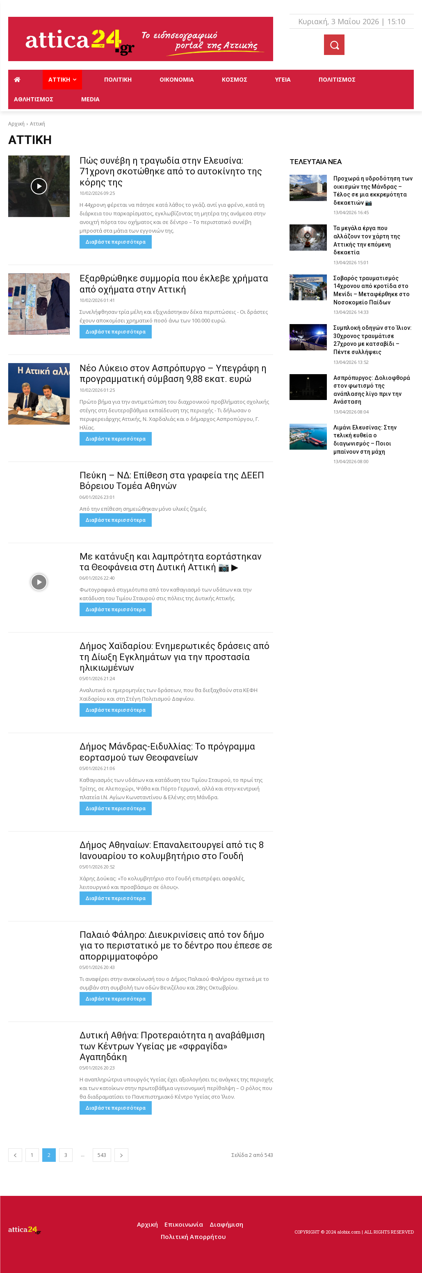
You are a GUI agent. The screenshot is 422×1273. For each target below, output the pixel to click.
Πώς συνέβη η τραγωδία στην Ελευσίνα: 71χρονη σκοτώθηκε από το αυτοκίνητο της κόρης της (171, 171)
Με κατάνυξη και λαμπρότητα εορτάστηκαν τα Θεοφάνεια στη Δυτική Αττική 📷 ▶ (171, 561)
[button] (334, 44)
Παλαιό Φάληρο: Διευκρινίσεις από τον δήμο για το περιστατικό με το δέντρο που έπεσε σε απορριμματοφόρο (176, 946)
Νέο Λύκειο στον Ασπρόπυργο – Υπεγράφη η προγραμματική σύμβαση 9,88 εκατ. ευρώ (173, 373)
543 (102, 1155)
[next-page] (121, 1155)
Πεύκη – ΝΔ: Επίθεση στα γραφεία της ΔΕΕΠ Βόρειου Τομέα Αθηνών (172, 480)
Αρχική (16, 123)
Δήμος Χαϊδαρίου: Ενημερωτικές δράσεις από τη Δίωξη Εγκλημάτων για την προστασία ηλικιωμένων (174, 657)
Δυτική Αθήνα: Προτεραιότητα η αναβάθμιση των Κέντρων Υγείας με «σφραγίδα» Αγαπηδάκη (172, 1046)
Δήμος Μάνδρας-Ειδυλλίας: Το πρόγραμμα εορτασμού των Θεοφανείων (167, 751)
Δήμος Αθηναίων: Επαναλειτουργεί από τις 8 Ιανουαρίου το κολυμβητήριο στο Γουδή (172, 850)
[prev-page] (15, 1155)
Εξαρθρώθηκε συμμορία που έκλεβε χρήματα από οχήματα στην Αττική (174, 283)
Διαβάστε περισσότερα (116, 242)
